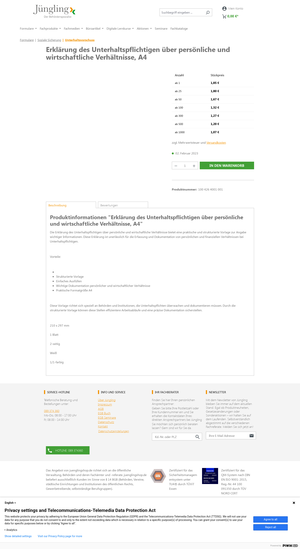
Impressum (105, 404)
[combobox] (181, 12)
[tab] (71, 205)
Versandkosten (216, 142)
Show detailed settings (18, 536)
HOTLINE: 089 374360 (65, 450)
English (11, 502)
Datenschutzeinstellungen (113, 431)
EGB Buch (104, 413)
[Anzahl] (185, 165)
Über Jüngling (107, 400)
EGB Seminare (107, 417)
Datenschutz (106, 422)
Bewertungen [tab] (109, 205)
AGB (101, 409)
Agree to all (270, 519)
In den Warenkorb (227, 165)
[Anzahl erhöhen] (194, 165)
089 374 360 (51, 411)
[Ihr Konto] (233, 8)
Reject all (270, 527)
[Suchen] (207, 12)
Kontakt (103, 426)
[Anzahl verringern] (176, 165)
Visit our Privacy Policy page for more (60, 536)
